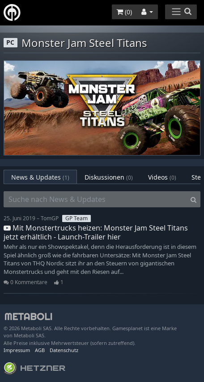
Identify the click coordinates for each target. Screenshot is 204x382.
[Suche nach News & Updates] (95, 199)
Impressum (17, 350)
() (124, 12)
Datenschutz (64, 350)
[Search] (193, 199)
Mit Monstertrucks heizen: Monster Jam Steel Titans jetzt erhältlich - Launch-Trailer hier (96, 232)
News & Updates (40, 177)
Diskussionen (109, 177)
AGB (40, 350)
